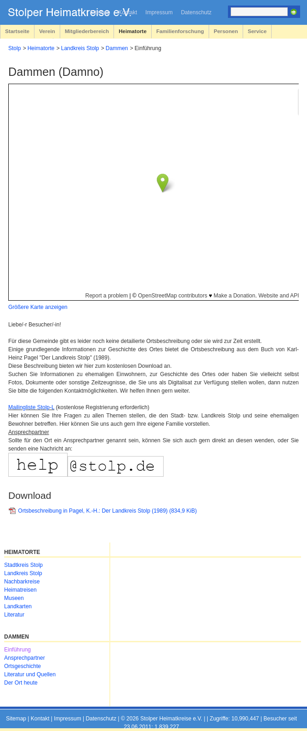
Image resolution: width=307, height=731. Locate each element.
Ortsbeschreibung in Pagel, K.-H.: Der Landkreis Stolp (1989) (107, 511)
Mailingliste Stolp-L (31, 407)
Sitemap (100, 12)
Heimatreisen (20, 590)
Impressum (158, 12)
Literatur (14, 614)
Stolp (14, 48)
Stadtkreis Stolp (23, 565)
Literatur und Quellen (30, 674)
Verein (47, 31)
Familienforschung (180, 31)
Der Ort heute (21, 683)
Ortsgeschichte (22, 666)
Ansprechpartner (24, 658)
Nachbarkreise (22, 581)
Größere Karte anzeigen (38, 307)
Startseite (17, 31)
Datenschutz (196, 12)
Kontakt (128, 12)
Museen (14, 598)
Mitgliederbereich (87, 31)
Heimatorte (133, 31)
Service (257, 31)
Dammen (117, 48)
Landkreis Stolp (80, 48)
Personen (226, 31)
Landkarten (18, 606)
